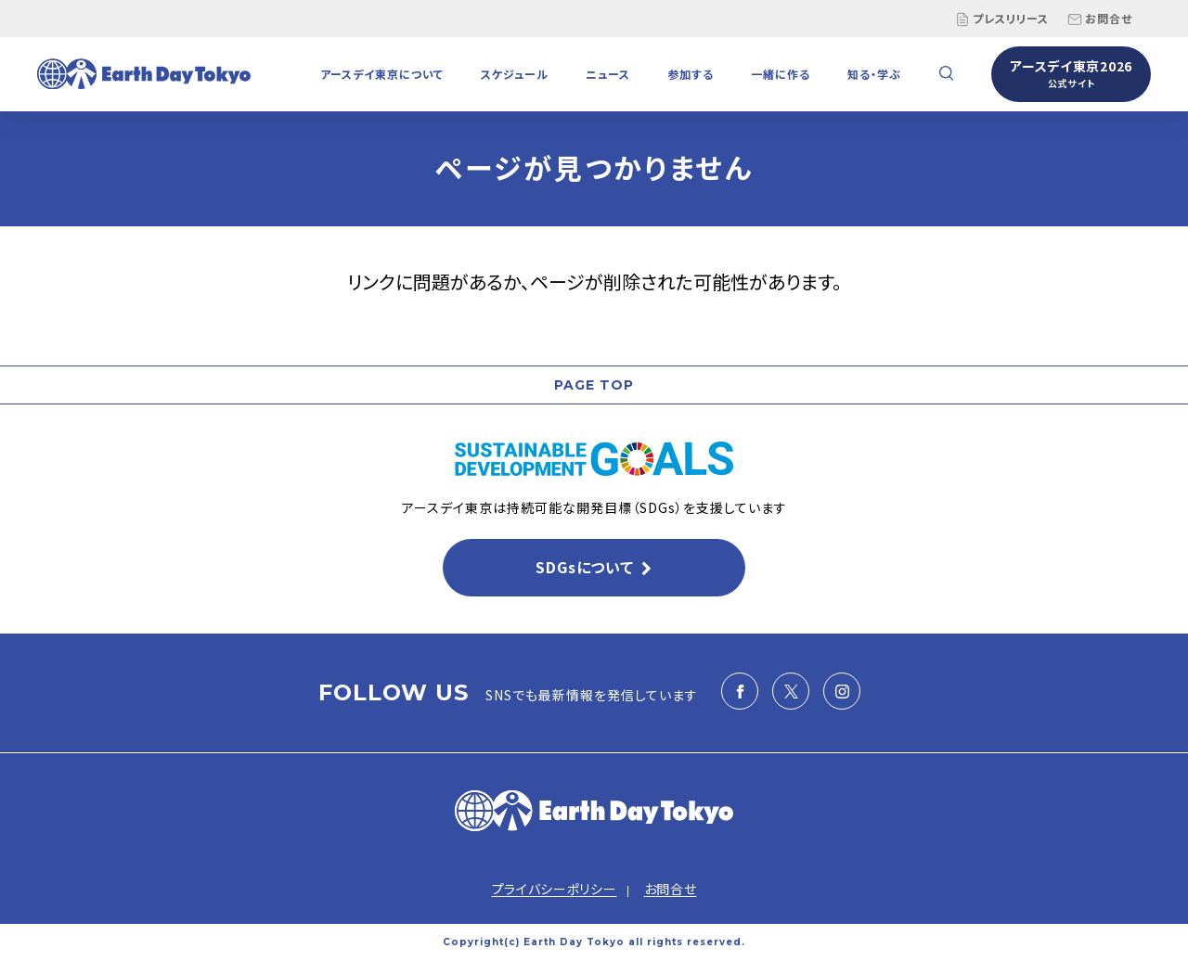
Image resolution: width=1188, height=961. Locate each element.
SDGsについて (584, 567)
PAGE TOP (594, 385)
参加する (690, 74)
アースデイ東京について (382, 74)
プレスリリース (1002, 18)
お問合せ (1099, 18)
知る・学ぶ (874, 74)
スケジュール (515, 74)
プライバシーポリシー (554, 888)
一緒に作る (780, 74)
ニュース (608, 74)
